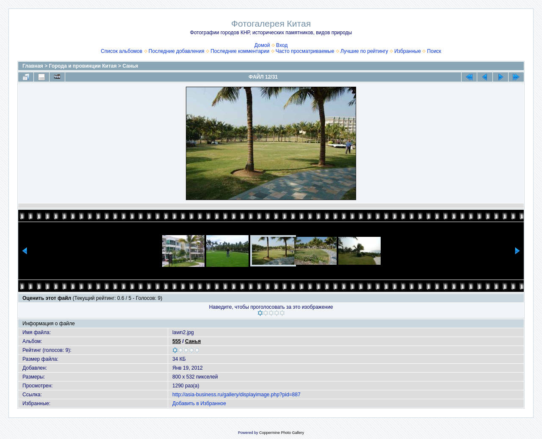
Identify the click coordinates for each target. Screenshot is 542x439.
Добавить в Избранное (199, 403)
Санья (130, 66)
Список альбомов (121, 51)
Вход (282, 45)
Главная (32, 66)
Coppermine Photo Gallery (281, 433)
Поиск (434, 51)
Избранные (407, 51)
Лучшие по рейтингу (364, 51)
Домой (262, 45)
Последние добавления (177, 51)
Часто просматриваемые (305, 51)
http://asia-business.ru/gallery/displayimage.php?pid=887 (236, 395)
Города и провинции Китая (83, 66)
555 (176, 341)
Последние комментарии (239, 51)
